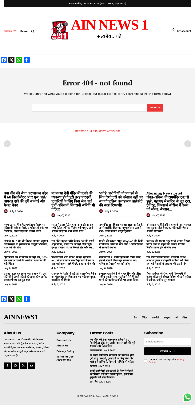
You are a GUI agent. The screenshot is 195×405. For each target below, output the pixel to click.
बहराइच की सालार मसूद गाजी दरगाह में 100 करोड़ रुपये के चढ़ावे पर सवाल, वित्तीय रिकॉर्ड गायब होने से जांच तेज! (168, 244)
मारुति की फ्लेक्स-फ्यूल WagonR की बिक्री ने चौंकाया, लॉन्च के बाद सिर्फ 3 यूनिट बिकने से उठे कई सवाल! (121, 244)
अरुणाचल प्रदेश (96, 350)
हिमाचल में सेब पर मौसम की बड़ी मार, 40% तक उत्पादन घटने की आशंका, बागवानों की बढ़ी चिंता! (26, 260)
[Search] (155, 108)
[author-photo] (6, 211)
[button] (28, 31)
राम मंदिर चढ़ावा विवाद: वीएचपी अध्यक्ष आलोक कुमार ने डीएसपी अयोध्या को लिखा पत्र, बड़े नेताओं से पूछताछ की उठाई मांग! (167, 260)
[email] (167, 342)
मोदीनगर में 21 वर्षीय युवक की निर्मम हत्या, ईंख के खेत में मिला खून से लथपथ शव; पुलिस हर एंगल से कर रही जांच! (120, 260)
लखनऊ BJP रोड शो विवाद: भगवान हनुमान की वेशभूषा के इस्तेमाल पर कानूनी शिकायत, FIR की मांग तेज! (26, 244)
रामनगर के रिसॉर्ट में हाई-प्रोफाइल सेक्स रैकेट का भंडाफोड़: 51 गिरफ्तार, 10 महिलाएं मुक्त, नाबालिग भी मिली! (73, 277)
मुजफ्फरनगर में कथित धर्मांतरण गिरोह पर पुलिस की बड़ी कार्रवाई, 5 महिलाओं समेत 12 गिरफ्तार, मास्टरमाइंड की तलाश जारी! (26, 228)
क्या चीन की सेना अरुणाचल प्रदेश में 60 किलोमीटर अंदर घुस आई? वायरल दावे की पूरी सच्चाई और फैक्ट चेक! (26, 199)
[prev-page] (7, 143)
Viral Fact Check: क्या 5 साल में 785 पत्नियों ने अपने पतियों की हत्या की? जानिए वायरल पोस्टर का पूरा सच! (25, 277)
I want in (167, 351)
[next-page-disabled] (187, 143)
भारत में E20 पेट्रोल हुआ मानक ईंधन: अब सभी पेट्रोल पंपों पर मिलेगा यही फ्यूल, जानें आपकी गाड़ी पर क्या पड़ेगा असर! (72, 228)
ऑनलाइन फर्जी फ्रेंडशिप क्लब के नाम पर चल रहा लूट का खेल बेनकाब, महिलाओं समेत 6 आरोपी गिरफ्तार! (168, 228)
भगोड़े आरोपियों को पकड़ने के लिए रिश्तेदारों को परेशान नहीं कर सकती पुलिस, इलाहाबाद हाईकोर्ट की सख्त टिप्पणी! (121, 199)
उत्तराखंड (93, 366)
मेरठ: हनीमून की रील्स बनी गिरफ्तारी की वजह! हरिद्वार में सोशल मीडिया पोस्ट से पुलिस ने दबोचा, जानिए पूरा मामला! (168, 277)
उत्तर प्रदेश (94, 381)
